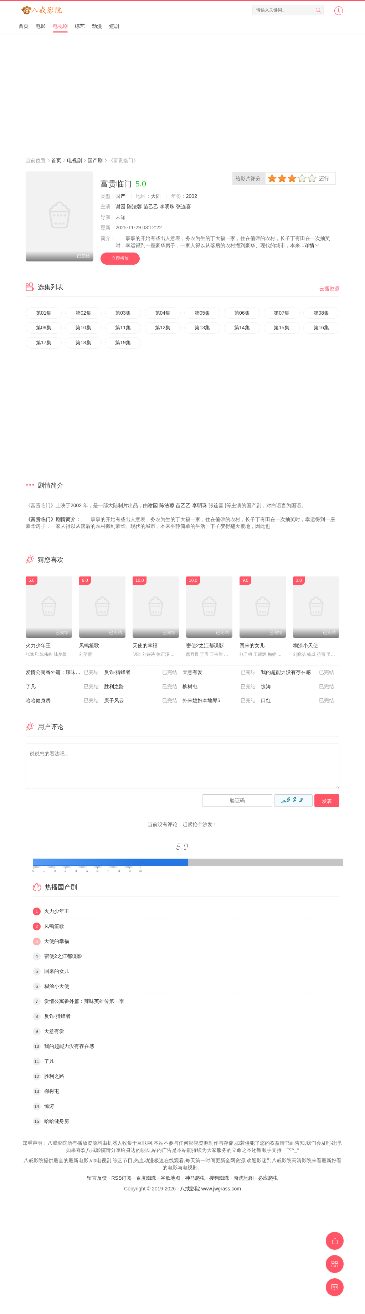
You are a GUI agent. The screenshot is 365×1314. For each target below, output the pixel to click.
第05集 (202, 313)
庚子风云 (140, 700)
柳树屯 (219, 686)
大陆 (156, 196)
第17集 (44, 342)
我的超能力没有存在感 (297, 672)
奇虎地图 (244, 1178)
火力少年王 (38, 645)
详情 (312, 245)
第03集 (123, 313)
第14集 (242, 327)
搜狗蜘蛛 (219, 1178)
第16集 (321, 327)
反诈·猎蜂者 (140, 672)
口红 (297, 700)
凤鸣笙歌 (89, 645)
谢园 (120, 206)
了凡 (62, 686)
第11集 (123, 327)
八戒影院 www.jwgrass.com (210, 1188)
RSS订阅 (121, 1178)
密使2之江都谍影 (205, 645)
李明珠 (167, 206)
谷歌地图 (170, 1178)
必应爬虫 (268, 1178)
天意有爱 (219, 672)
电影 (41, 26)
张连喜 (183, 206)
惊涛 (297, 686)
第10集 (83, 327)
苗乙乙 (150, 206)
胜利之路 (140, 686)
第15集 (281, 327)
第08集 (321, 313)
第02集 (83, 313)
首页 (24, 26)
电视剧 (60, 26)
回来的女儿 (252, 645)
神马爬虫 (195, 1178)
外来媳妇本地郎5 (219, 700)
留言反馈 (97, 1178)
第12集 (163, 327)
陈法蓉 (134, 206)
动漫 (97, 26)
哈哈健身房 (62, 700)
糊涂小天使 (305, 645)
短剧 (114, 26)
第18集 (83, 342)
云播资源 (329, 288)
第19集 (123, 342)
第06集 (242, 313)
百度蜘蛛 (146, 1178)
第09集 (44, 327)
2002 (191, 196)
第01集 (44, 313)
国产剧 (95, 160)
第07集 (281, 313)
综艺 (80, 26)
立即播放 (120, 258)
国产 (120, 196)
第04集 (163, 313)
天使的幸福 (145, 645)
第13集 (202, 327)
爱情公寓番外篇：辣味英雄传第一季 (65, 672)
